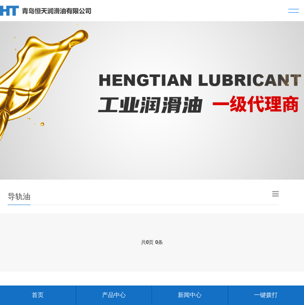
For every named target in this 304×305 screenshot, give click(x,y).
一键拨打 (266, 294)
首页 (38, 294)
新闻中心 (190, 294)
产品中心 (114, 294)
